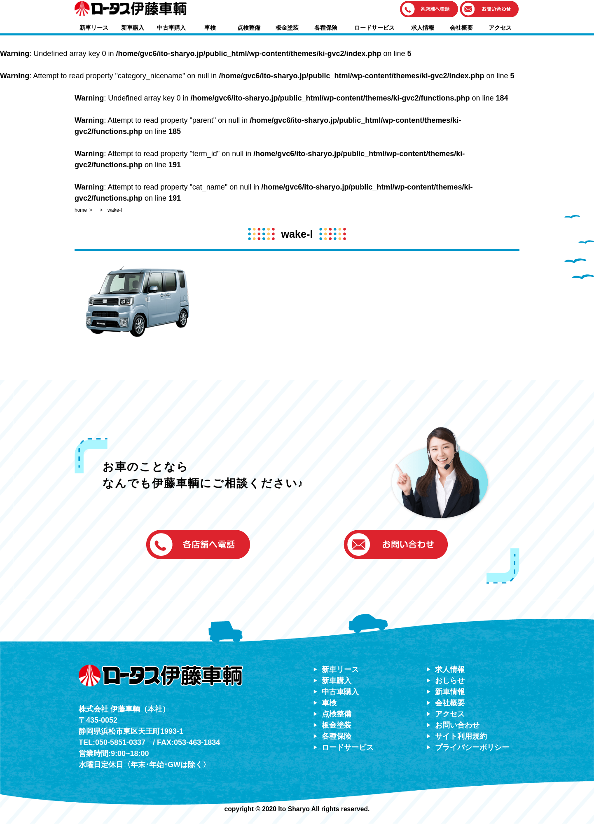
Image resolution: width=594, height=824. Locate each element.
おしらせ (450, 681)
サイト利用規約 (461, 736)
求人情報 (422, 27)
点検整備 (248, 27)
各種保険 (325, 27)
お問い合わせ (457, 725)
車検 (210, 27)
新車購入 (132, 27)
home (81, 210)
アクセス (500, 27)
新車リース (94, 27)
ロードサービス (374, 27)
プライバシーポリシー (472, 747)
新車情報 (450, 692)
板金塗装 (287, 27)
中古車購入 (171, 27)
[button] (429, 10)
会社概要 (461, 27)
